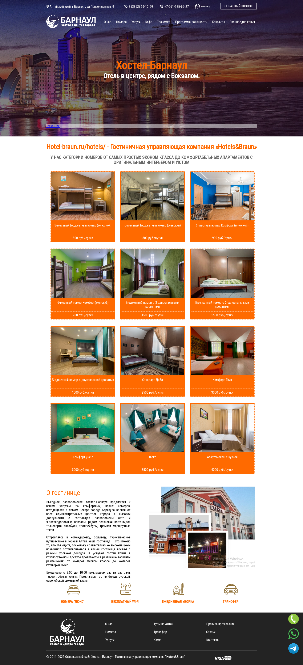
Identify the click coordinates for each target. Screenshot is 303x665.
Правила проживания (220, 624)
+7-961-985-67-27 (176, 7)
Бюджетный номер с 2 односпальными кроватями (222, 305)
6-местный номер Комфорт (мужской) (222, 225)
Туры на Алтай (163, 624)
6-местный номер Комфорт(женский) (83, 303)
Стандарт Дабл (152, 380)
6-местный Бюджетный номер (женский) (153, 225)
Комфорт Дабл (83, 457)
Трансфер (163, 22)
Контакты (218, 22)
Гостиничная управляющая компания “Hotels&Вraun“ (150, 657)
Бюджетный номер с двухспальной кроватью (83, 380)
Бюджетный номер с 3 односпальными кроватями (152, 305)
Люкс (152, 457)
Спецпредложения (242, 22)
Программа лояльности (191, 22)
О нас (107, 22)
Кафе (148, 22)
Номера (121, 22)
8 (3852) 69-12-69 (141, 7)
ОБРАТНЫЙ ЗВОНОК (239, 6)
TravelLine (53, 126)
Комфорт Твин (222, 380)
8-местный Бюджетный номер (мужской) (82, 225)
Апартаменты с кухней (222, 457)
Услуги (136, 22)
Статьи (210, 632)
